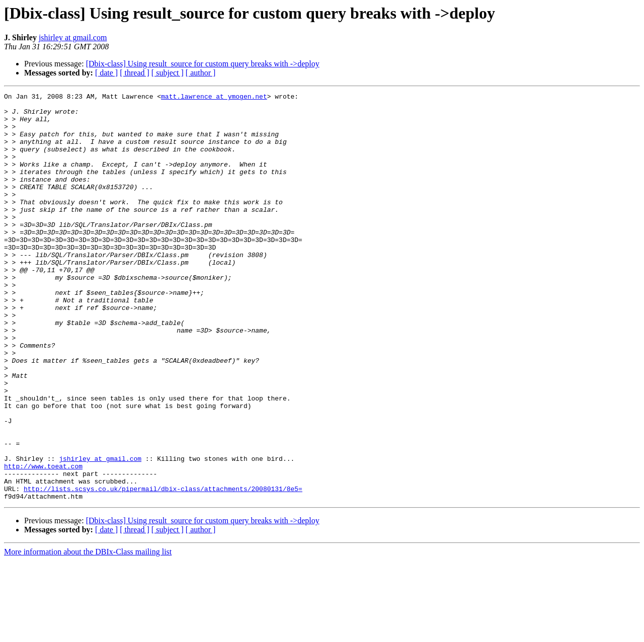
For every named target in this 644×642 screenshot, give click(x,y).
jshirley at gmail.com (73, 37)
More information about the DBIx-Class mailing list (88, 633)
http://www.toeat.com (43, 541)
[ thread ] (134, 72)
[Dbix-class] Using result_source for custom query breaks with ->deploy (202, 63)
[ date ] (106, 72)
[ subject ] (167, 72)
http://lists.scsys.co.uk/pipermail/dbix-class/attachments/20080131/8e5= (163, 568)
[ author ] (201, 72)
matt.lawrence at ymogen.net (214, 97)
